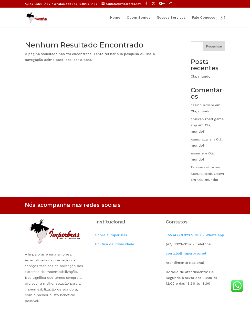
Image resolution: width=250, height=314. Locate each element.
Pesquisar (214, 46)
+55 (195, 235)
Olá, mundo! (201, 76)
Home (115, 17)
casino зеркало (202, 105)
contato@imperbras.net (186, 253)
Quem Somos (138, 17)
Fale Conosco (203, 17)
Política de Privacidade (114, 244)
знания (196, 153)
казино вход (199, 139)
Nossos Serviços (171, 17)
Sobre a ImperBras (111, 235)
